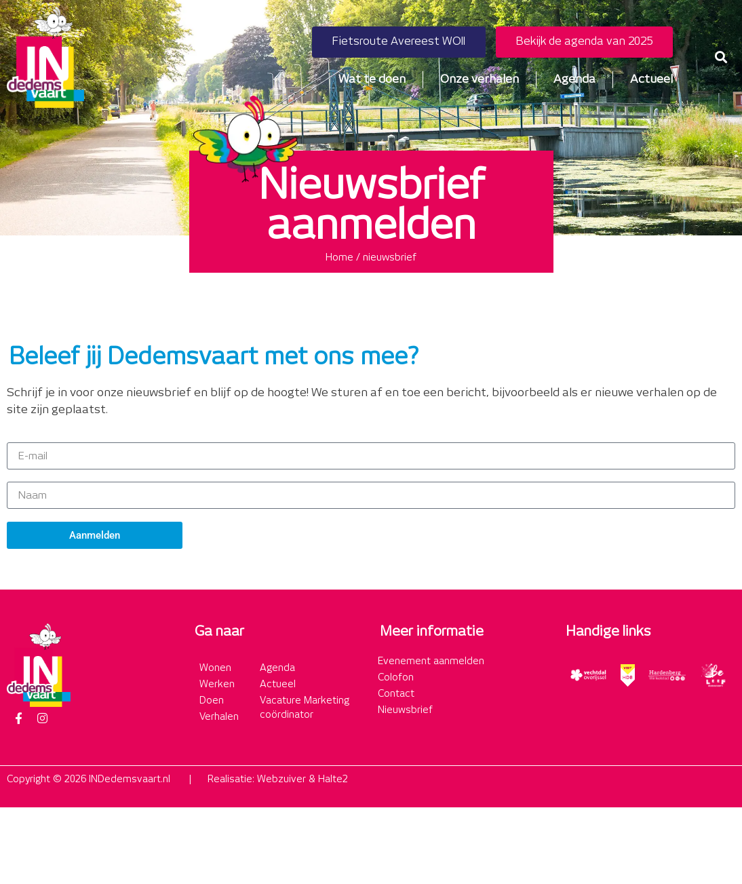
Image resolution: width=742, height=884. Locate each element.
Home (339, 258)
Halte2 (333, 779)
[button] (720, 57)
